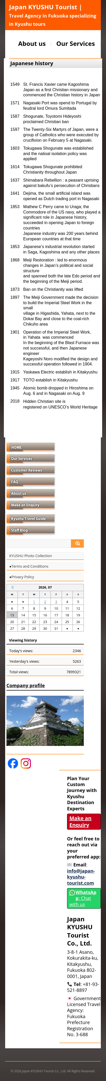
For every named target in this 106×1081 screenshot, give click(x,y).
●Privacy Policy (21, 577)
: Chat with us (82, 898)
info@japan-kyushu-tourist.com (81, 877)
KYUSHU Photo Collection (30, 556)
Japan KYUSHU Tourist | (52, 15)
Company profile (25, 685)
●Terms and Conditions (28, 566)
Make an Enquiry (80, 821)
